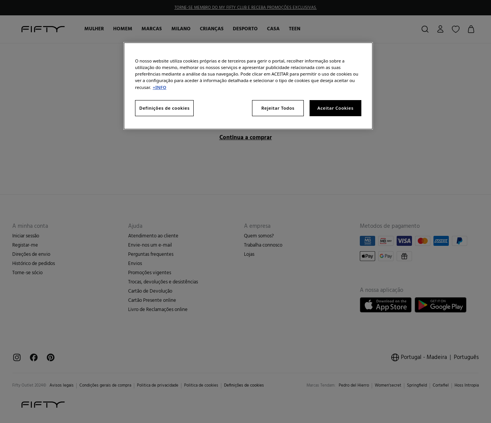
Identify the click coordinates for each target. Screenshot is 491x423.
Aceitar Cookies (335, 108)
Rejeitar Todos (278, 108)
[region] (248, 85)
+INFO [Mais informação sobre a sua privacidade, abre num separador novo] (159, 87)
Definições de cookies (164, 108)
